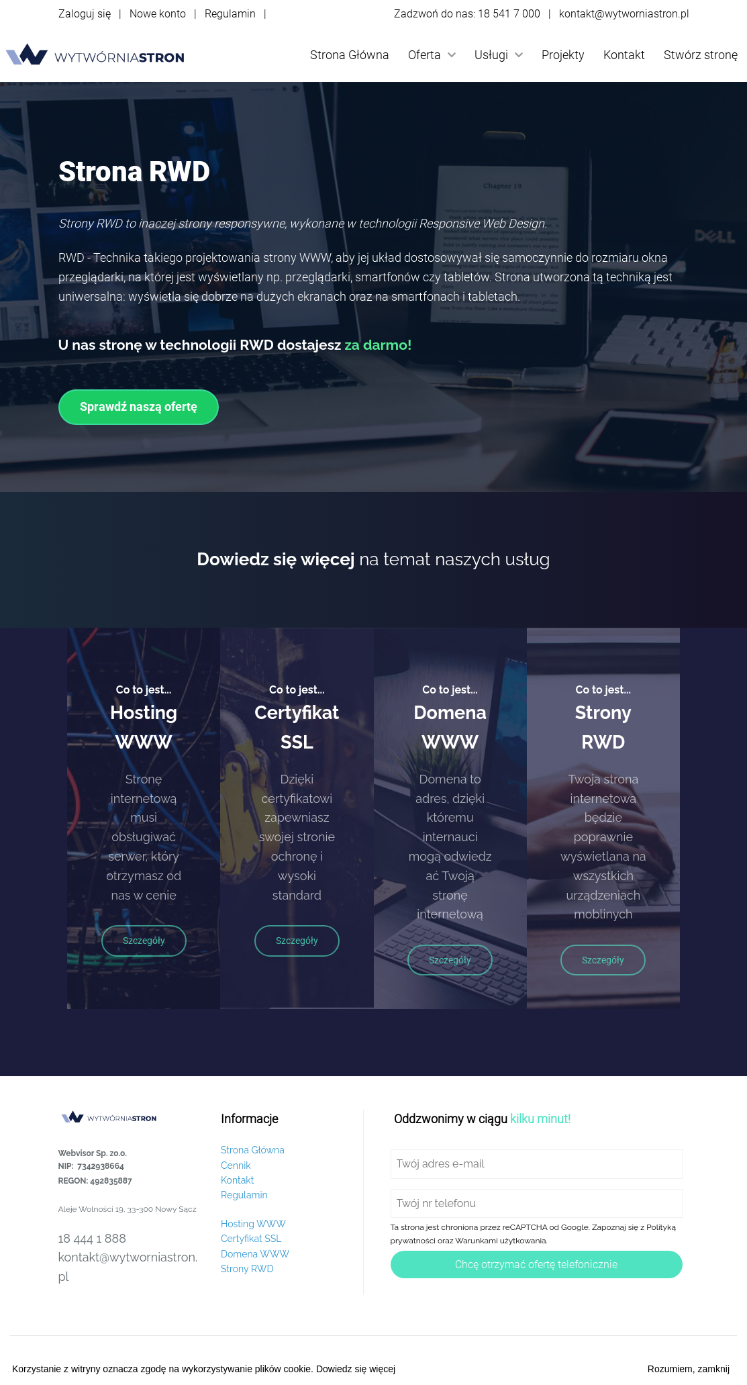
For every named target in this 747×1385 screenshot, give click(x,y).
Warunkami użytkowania (500, 1240)
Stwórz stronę (701, 55)
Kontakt (624, 55)
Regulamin (230, 13)
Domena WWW (255, 1254)
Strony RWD (247, 1268)
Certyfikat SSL (251, 1238)
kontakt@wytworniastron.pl (624, 13)
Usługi (499, 55)
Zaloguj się (84, 13)
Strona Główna (349, 55)
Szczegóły (144, 940)
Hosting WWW (253, 1224)
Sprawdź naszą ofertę (138, 406)
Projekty (563, 55)
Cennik (236, 1165)
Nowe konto (158, 13)
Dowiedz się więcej (355, 1369)
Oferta (432, 55)
